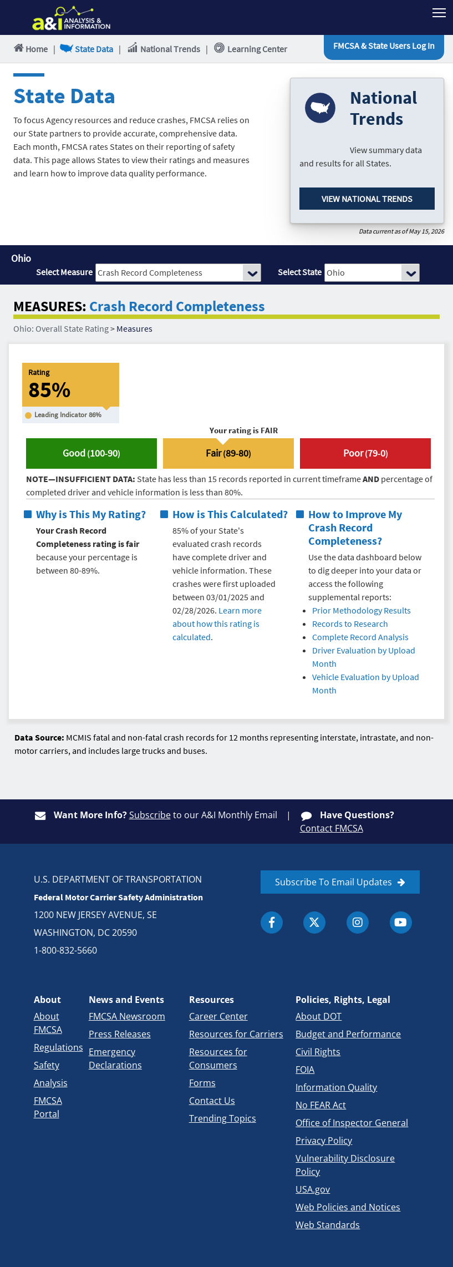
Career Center (218, 1016)
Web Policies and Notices (348, 1207)
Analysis (51, 1083)
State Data (87, 48)
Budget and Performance (348, 1034)
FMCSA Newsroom (127, 1016)
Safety (46, 1065)
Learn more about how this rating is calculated (217, 623)
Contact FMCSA (331, 828)
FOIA (305, 1069)
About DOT (319, 1016)
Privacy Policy (324, 1140)
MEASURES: (49, 306)
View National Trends (367, 198)
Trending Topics (222, 1118)
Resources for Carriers (236, 1034)
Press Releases (120, 1034)
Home (30, 48)
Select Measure (64, 271)
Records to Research (350, 623)
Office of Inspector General (352, 1123)
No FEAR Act (321, 1105)
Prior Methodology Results (361, 610)
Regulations (58, 1047)
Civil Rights (318, 1052)
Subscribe (150, 815)
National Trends (163, 48)
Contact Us (212, 1100)
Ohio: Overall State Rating (61, 328)
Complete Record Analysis (360, 636)
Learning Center (250, 48)
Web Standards (328, 1225)
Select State (300, 271)
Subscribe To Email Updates (333, 882)
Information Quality (336, 1087)
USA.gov (313, 1189)
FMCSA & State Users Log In (384, 45)
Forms (202, 1083)
